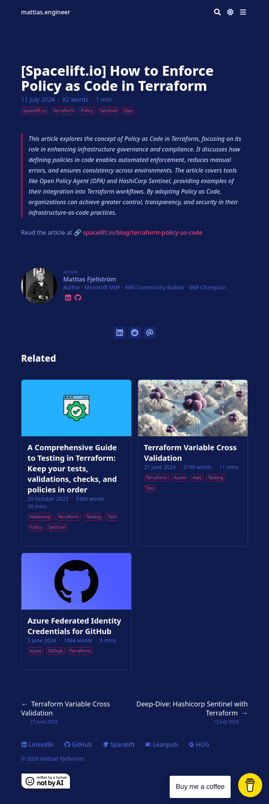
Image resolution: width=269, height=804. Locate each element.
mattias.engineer (45, 12)
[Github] (78, 296)
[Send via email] (150, 333)
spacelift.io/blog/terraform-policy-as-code (142, 232)
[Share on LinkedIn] (120, 333)
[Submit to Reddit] (135, 333)
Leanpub (161, 744)
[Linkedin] (68, 296)
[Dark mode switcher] (230, 12)
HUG (198, 744)
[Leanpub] (84, 296)
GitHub (78, 744)
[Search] (217, 12)
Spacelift (119, 744)
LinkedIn (37, 744)
